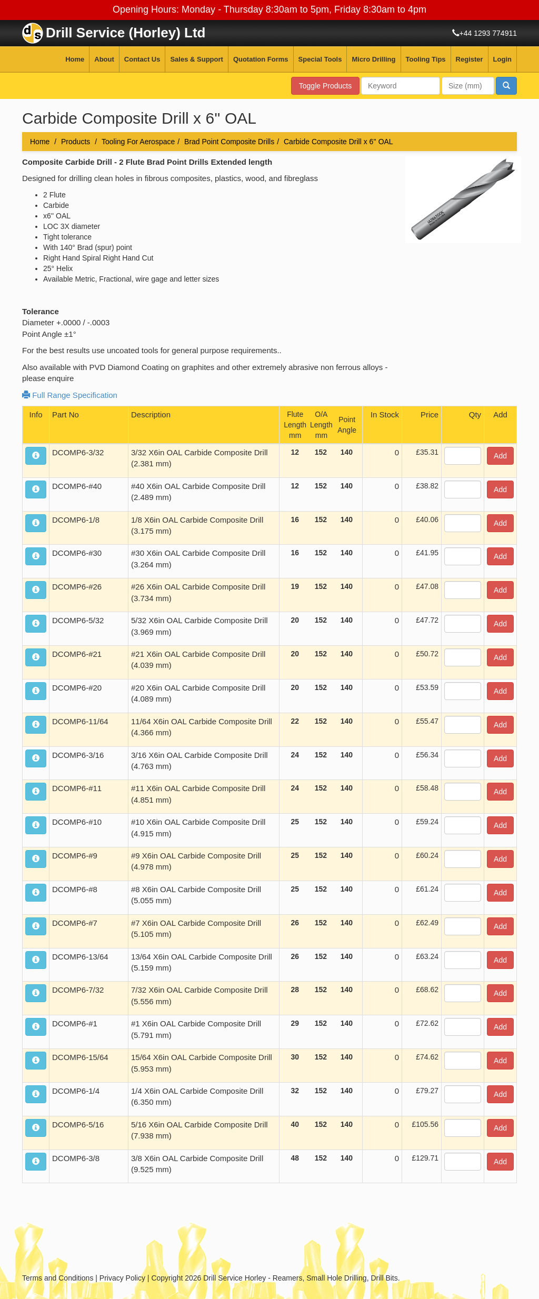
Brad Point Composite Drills (229, 141)
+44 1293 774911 (488, 33)
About (104, 59)
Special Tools (320, 59)
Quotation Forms (260, 59)
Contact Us (142, 59)
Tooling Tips (426, 59)
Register (469, 59)
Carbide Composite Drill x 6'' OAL (338, 141)
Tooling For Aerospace (138, 141)
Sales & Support (196, 59)
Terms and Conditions (57, 1278)
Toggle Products (325, 86)
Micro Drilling (373, 59)
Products (75, 141)
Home (74, 59)
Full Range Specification (69, 395)
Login (502, 59)
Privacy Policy (122, 1278)
